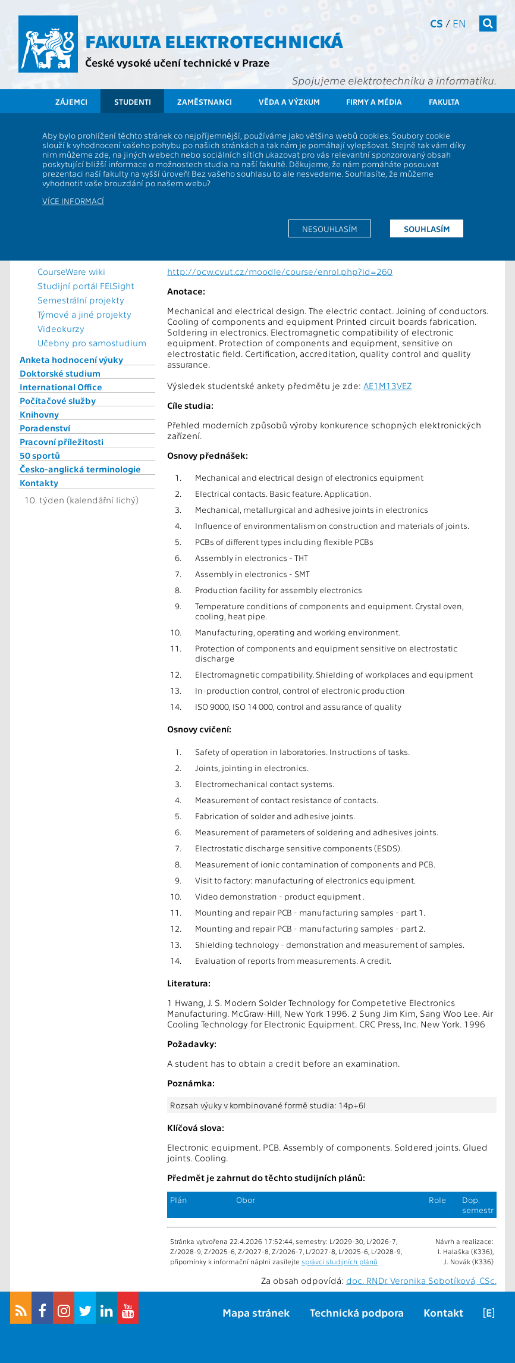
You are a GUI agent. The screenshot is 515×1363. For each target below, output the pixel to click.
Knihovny (39, 414)
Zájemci (71, 101)
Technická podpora (357, 1312)
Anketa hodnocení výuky (71, 359)
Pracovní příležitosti (61, 441)
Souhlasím (427, 228)
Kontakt (443, 1312)
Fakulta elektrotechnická (214, 40)
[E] (489, 1312)
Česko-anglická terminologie (80, 468)
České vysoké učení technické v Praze (177, 62)
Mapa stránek (256, 1312)
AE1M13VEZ (387, 385)
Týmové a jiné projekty (84, 314)
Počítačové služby (58, 400)
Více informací (73, 200)
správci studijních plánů (340, 1261)
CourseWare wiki (71, 271)
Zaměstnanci (204, 101)
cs (436, 23)
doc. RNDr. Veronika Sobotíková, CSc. (421, 1280)
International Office (61, 386)
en (459, 23)
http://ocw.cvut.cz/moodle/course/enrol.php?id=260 (279, 271)
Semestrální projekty (80, 299)
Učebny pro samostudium (91, 342)
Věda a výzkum (289, 101)
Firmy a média (374, 101)
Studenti (132, 101)
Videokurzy (60, 328)
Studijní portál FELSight (85, 285)
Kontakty (39, 482)
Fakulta (444, 101)
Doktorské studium (60, 373)
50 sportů (40, 455)
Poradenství (45, 427)
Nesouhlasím (329, 228)
